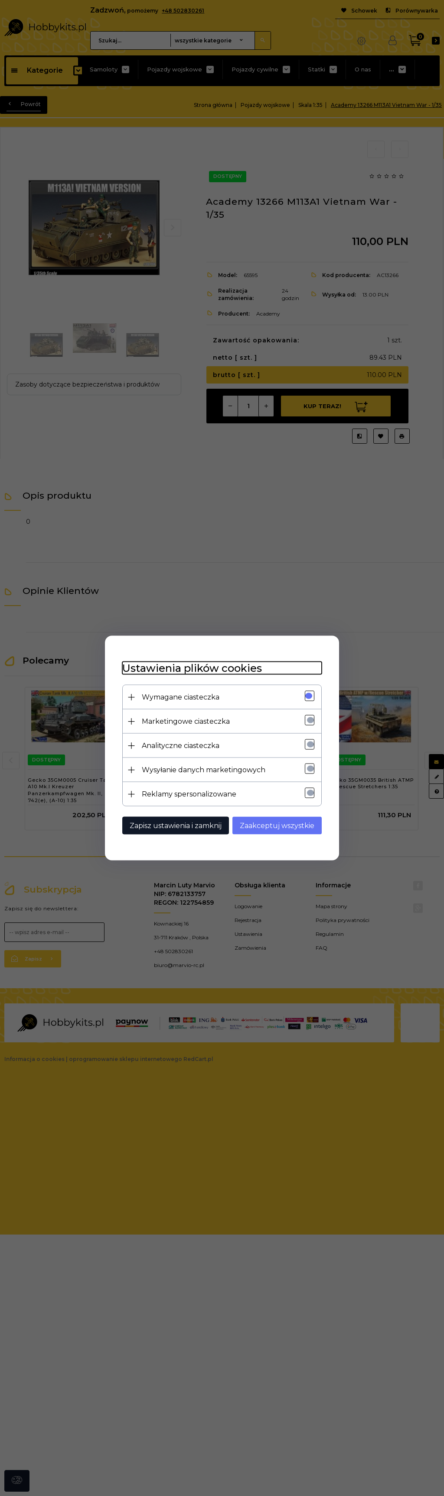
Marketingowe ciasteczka (186, 721)
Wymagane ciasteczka (180, 697)
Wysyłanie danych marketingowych (203, 770)
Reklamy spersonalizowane (189, 794)
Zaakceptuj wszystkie (277, 826)
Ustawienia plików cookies (192, 668)
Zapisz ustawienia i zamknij (176, 826)
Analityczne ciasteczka (180, 746)
